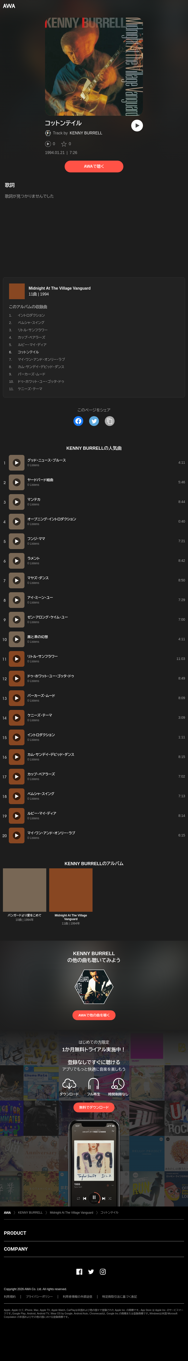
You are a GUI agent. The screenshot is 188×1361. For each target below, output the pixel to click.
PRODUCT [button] (15, 1233)
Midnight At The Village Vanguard (60, 288)
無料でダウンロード (94, 1107)
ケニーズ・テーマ (30, 389)
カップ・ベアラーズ (31, 337)
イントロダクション (31, 315)
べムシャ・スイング (31, 323)
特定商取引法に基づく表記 (119, 1296)
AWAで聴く (94, 166)
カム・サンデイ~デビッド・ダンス (41, 367)
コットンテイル (109, 1212)
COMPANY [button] (16, 1249)
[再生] (137, 125)
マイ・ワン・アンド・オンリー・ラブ (41, 359)
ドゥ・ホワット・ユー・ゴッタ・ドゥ (41, 382)
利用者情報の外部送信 (77, 1296)
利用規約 (10, 1296)
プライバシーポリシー (39, 1296)
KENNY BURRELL (86, 133)
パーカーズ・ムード (31, 374)
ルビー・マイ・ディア (32, 345)
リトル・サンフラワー (33, 330)
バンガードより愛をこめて (25, 915)
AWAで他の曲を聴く (94, 1015)
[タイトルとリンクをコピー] (110, 421)
